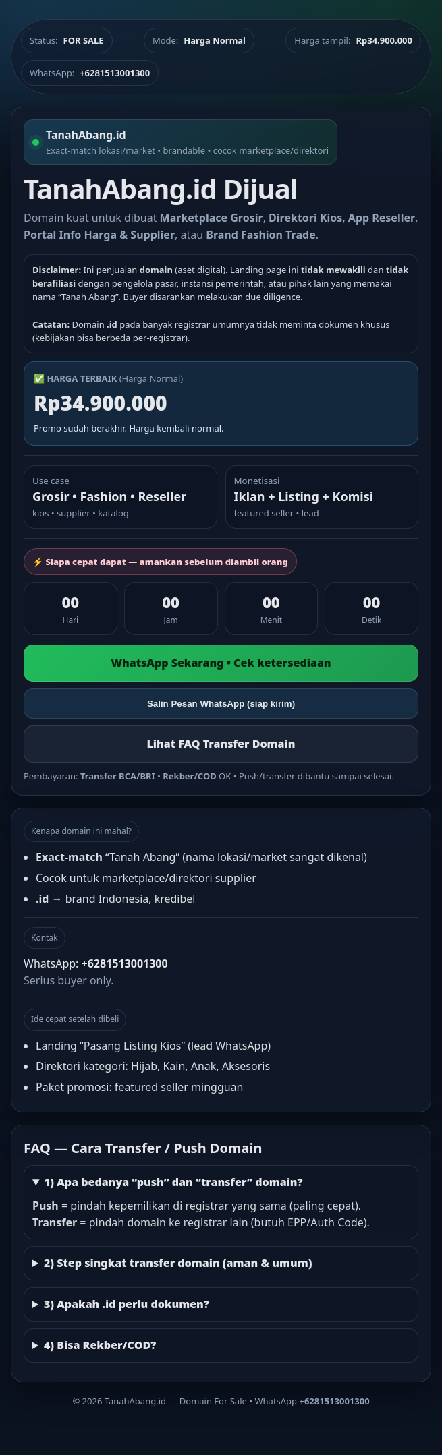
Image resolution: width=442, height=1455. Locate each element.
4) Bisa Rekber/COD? (100, 1345)
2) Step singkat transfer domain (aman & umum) (178, 1262)
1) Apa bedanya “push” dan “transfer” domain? (173, 1182)
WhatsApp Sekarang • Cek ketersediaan (221, 662)
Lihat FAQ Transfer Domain (220, 743)
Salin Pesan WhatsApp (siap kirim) (221, 704)
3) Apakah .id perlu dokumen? (126, 1304)
